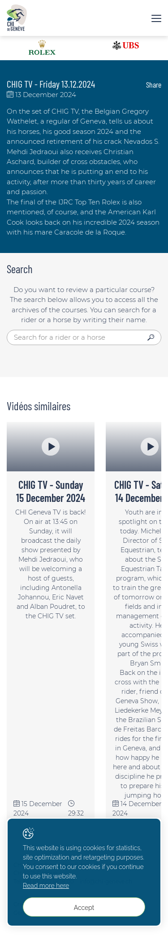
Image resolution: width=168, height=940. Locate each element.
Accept (84, 907)
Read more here (46, 885)
